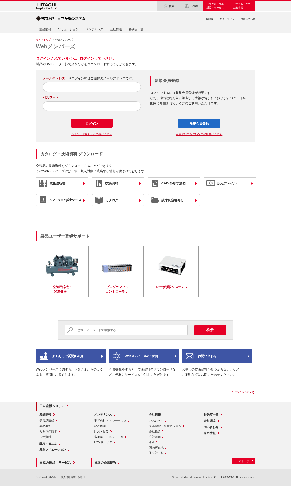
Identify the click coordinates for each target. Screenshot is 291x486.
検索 (168, 6)
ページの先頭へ (241, 392)
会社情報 (116, 29)
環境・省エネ (48, 443)
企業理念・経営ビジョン (165, 426)
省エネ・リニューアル (109, 437)
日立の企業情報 (105, 462)
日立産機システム (52, 406)
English (209, 19)
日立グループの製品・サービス (215, 6)
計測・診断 (101, 431)
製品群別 (45, 426)
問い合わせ (211, 427)
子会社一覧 (156, 453)
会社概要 (155, 431)
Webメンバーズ (55, 46)
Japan (191, 6)
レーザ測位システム (170, 287)
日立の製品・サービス (55, 462)
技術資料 (45, 437)
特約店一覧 (136, 29)
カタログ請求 (48, 431)
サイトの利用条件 (46, 477)
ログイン (91, 123)
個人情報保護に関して (73, 477)
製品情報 (45, 29)
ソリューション (68, 29)
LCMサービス (103, 442)
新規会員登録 (199, 123)
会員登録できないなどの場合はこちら (199, 134)
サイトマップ (227, 19)
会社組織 (155, 437)
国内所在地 (156, 447)
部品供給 (100, 426)
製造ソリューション (52, 449)
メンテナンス (94, 29)
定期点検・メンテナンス (110, 420)
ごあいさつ (156, 420)
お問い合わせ (247, 19)
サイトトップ (43, 39)
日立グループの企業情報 (241, 6)
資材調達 (210, 421)
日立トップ (242, 461)
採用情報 (210, 433)
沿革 (152, 442)
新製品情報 (46, 420)
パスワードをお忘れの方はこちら (91, 134)
